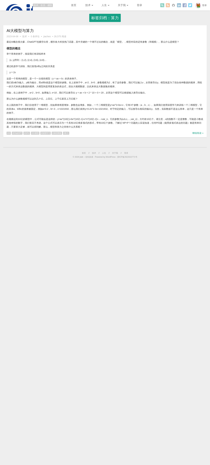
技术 (88, 5)
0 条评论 (35, 36)
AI (9, 133)
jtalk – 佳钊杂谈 (86, 157)
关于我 (122, 5)
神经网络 (57, 133)
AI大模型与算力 (20, 30)
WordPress (111, 157)
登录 (204, 5)
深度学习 (46, 133)
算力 (67, 133)
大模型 (36, 133)
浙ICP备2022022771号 (127, 157)
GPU (27, 133)
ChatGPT (18, 133)
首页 (73, 5)
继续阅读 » (197, 133)
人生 (104, 5)
